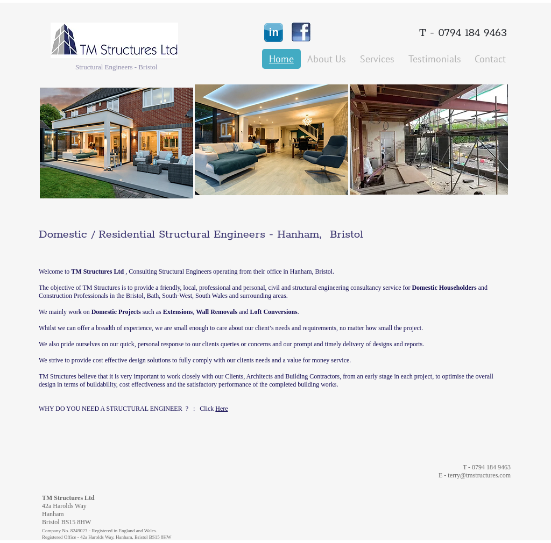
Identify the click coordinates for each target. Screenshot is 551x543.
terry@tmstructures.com (479, 475)
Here (221, 408)
